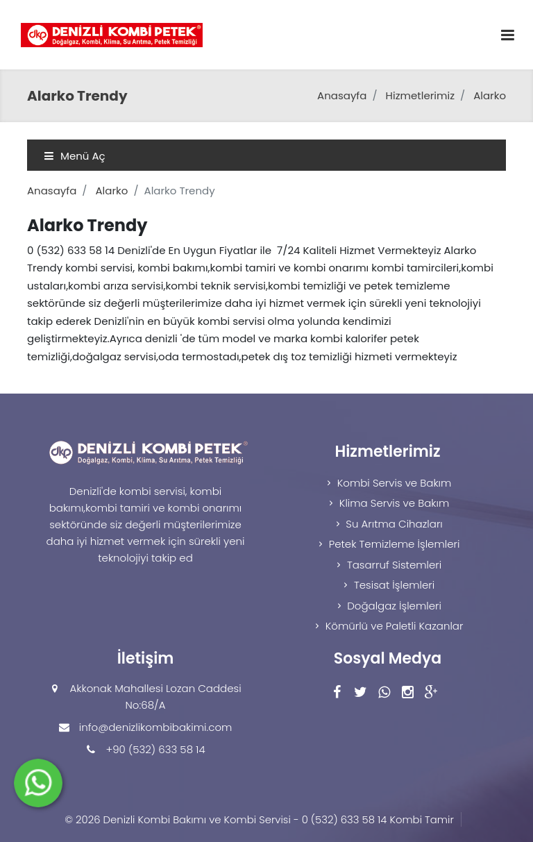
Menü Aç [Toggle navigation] (74, 156)
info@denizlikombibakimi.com (155, 727)
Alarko (489, 95)
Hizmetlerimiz (420, 95)
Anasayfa (341, 95)
